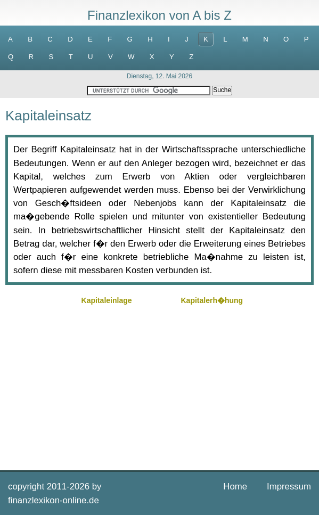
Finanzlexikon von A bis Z (159, 15)
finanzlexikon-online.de (53, 500)
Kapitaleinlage (106, 300)
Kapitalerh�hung (212, 300)
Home (235, 486)
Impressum (289, 486)
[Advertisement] (159, 382)
